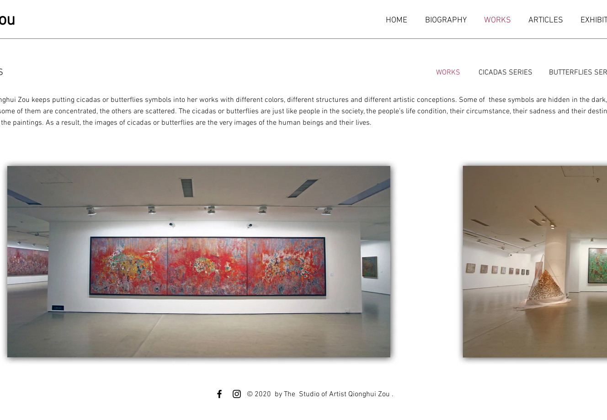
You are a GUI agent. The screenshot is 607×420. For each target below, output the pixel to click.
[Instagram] (236, 393)
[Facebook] (219, 393)
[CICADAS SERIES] (505, 72)
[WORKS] (448, 72)
